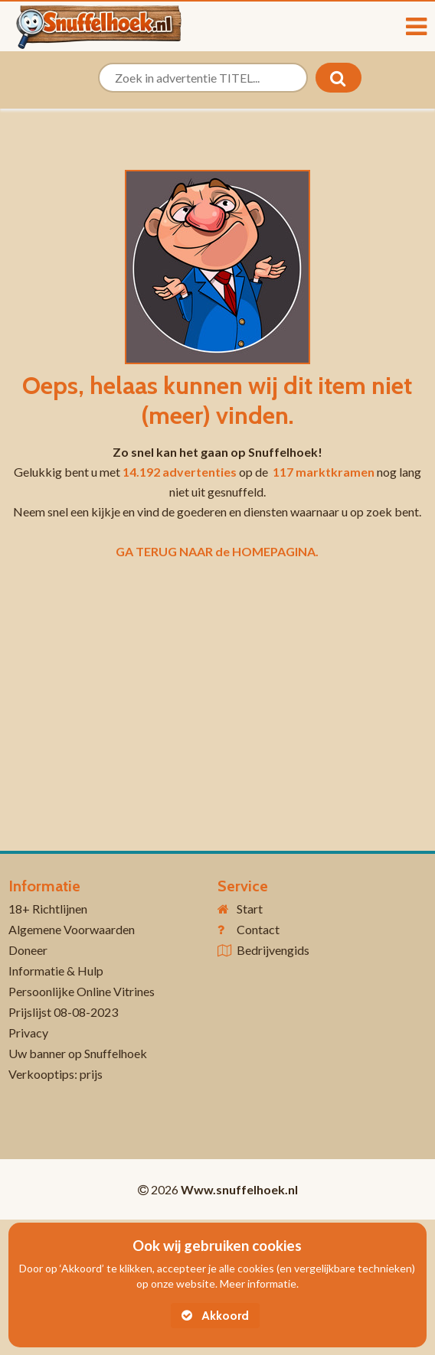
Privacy (28, 1032)
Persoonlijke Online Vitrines (81, 991)
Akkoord (215, 1315)
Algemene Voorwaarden (71, 929)
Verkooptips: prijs (55, 1074)
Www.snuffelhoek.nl (239, 1189)
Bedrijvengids (273, 950)
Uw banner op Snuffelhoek (77, 1053)
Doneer (27, 950)
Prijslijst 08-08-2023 (63, 1012)
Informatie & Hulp (55, 970)
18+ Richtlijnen (47, 908)
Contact (258, 929)
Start (250, 908)
